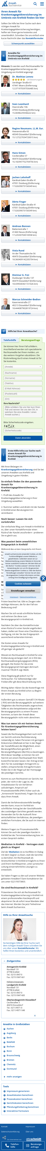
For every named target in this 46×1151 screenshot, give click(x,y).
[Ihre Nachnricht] (23, 411)
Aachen (10, 1028)
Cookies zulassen (23, 583)
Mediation (14, 851)
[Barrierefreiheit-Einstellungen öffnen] (43, 578)
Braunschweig (13, 1055)
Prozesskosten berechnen (20, 1099)
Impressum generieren (18, 1091)
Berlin (9, 1037)
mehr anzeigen (14, 1076)
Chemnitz (11, 1064)
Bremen (10, 1060)
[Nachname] (23, 373)
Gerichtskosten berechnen (20, 1103)
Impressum (14, 597)
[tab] (23, 43)
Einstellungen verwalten (23, 590)
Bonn (9, 1051)
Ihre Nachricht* (12, 403)
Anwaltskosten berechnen (20, 1095)
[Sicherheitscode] (23, 430)
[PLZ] (23, 394)
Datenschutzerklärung (28, 597)
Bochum (11, 1046)
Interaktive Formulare (18, 1110)
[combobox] (23, 367)
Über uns (29, 1131)
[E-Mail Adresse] (23, 388)
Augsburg (11, 1033)
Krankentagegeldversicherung (17, 469)
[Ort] (23, 399)
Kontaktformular (34, 38)
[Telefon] (23, 383)
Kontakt (4, 1126)
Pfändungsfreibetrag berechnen (23, 1107)
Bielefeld (11, 1042)
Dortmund (12, 1069)
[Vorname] (23, 378)
